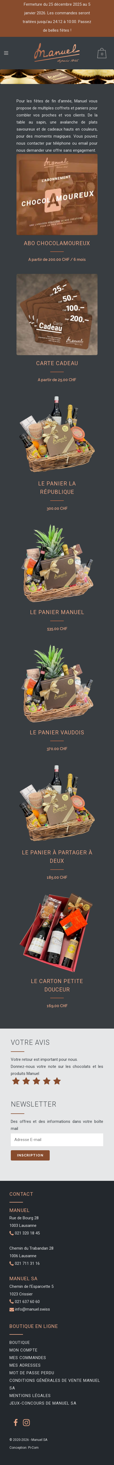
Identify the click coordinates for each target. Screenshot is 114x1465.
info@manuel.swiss (32, 1309)
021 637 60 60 (27, 1301)
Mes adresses (25, 1365)
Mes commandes (27, 1357)
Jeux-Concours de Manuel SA (42, 1403)
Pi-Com (33, 1448)
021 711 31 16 (24, 1263)
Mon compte (23, 1350)
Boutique (19, 1342)
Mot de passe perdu (31, 1372)
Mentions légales (30, 1395)
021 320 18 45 (24, 1233)
